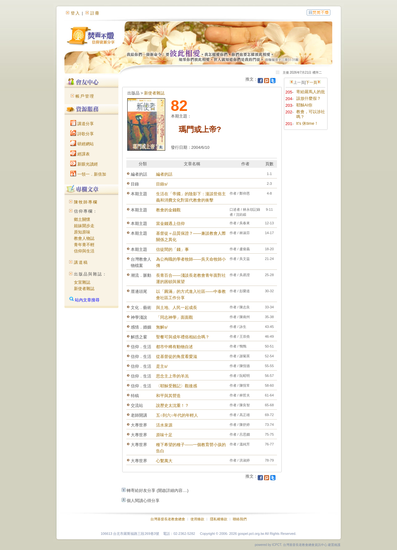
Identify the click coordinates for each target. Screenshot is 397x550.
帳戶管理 (84, 96)
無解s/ (161, 327)
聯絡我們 (240, 519)
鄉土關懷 (82, 219)
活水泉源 (164, 425)
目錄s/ (161, 184)
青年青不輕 (84, 244)
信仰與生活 (84, 251)
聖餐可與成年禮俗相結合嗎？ (182, 337)
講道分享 (82, 123)
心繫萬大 (164, 460)
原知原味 (82, 232)
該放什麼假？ (308, 98)
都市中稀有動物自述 (174, 346)
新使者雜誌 (84, 288)
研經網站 (82, 144)
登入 (75, 13)
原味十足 (164, 434)
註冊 (95, 13)
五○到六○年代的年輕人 (177, 415)
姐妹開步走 (84, 225)
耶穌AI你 (304, 105)
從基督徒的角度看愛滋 (176, 356)
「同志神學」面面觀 (174, 317)
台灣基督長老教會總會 (167, 519)
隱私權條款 (218, 519)
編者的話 (164, 174)
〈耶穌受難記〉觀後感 (176, 386)
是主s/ (161, 366)
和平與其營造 (168, 395)
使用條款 (197, 519)
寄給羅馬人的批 (310, 91)
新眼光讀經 (84, 164)
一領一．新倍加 (88, 174)
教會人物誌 (84, 238)
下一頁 (311, 82)
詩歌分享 (82, 133)
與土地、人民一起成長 (176, 307)
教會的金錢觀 (168, 210)
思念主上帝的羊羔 (172, 376)
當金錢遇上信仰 (170, 223)
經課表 (80, 154)
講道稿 (81, 262)
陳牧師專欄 (86, 202)
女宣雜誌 (82, 282)
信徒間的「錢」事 (172, 249)
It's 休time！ (307, 123)
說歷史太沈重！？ (172, 405)
